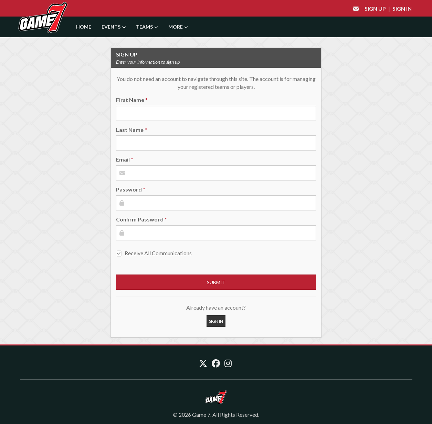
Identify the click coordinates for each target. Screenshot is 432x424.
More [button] (178, 27)
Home (83, 27)
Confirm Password (140, 219)
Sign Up (375, 8)
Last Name (130, 129)
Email (123, 159)
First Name (130, 99)
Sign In (402, 8)
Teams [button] (147, 27)
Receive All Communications (158, 253)
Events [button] (114, 27)
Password (129, 189)
